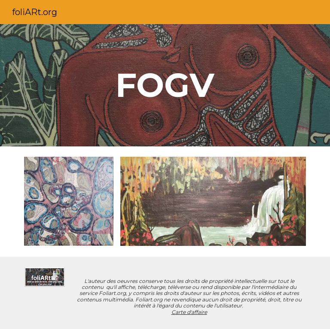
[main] (164, 85)
